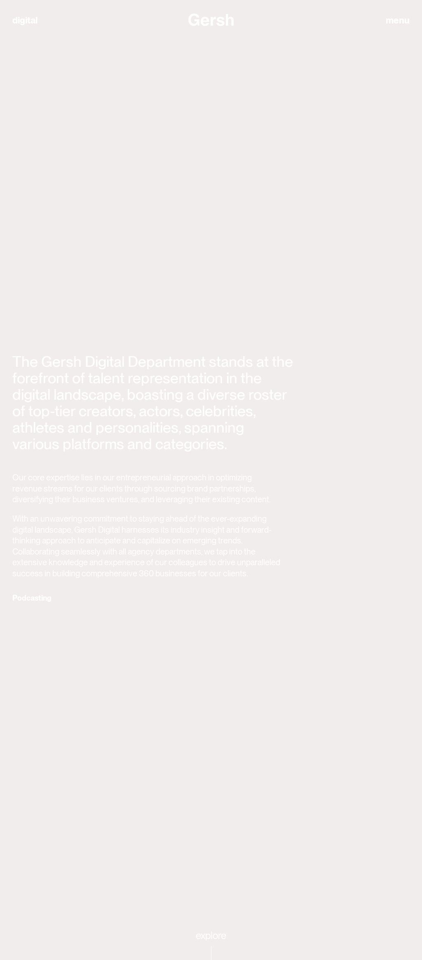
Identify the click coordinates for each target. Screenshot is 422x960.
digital (25, 20)
